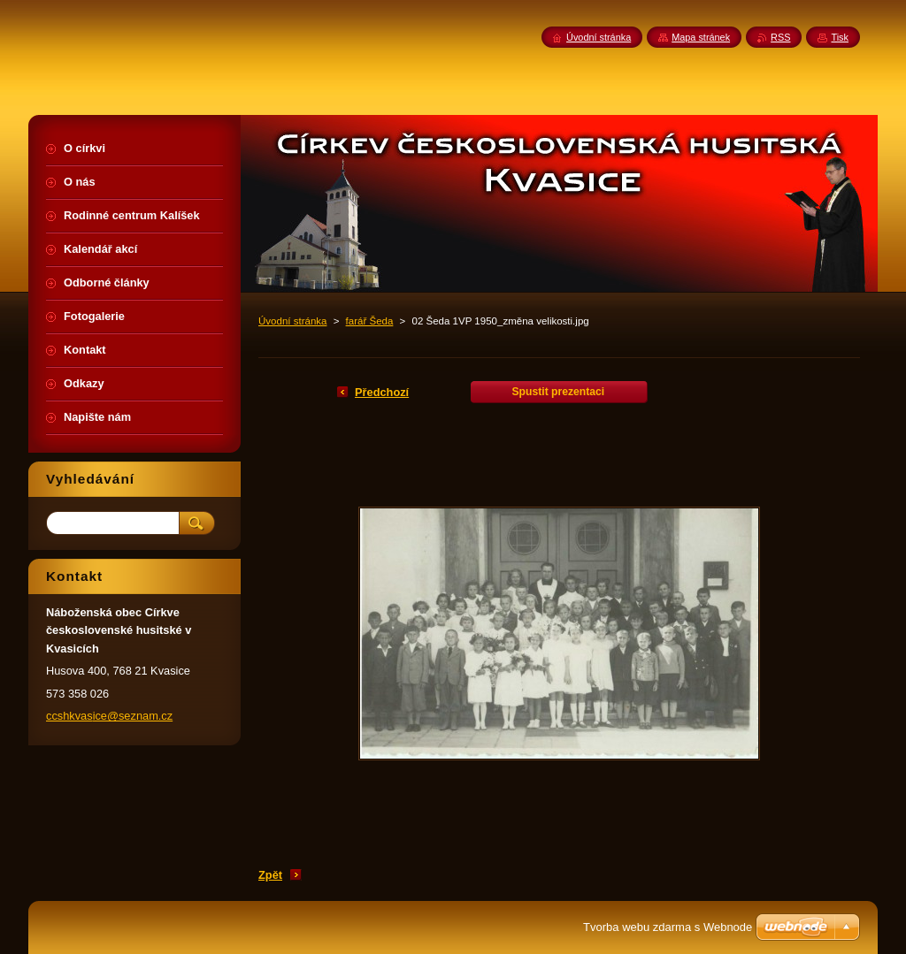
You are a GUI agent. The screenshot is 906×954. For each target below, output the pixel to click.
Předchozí (382, 392)
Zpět (270, 874)
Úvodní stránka (292, 321)
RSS (780, 37)
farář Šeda (370, 321)
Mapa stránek (701, 37)
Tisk (839, 37)
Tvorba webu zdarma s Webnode (667, 927)
